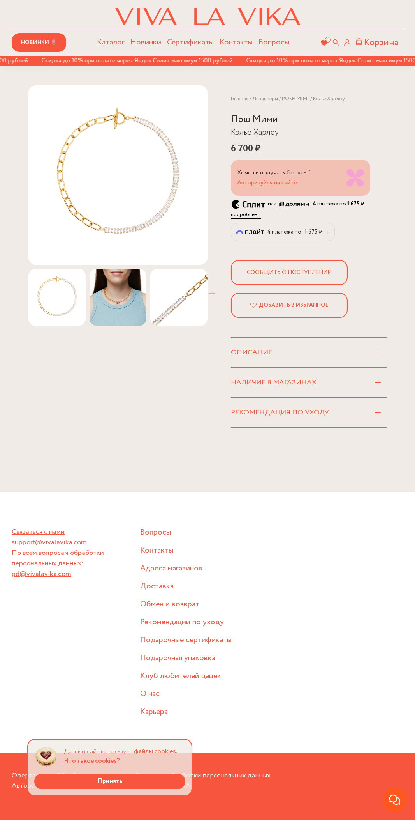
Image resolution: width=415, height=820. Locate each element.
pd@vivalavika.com (41, 574)
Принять (110, 781)
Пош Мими (254, 119)
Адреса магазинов (171, 568)
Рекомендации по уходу (182, 622)
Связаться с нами (38, 532)
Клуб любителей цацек (180, 676)
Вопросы (273, 42)
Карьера (154, 711)
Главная (239, 99)
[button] (211, 293)
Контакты (236, 42)
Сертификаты (190, 42)
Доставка (157, 586)
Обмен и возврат (169, 604)
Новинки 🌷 (39, 42)
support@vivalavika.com (49, 542)
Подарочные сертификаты (186, 640)
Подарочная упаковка (177, 658)
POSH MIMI (295, 99)
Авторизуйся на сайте (267, 182)
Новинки (145, 42)
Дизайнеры (265, 99)
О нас (150, 694)
